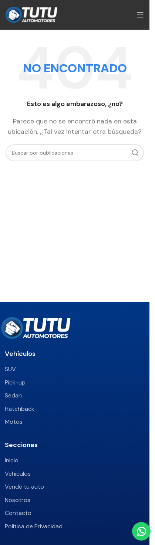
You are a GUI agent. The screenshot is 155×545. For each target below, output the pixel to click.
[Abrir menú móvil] (140, 14)
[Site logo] (31, 14)
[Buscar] (75, 152)
